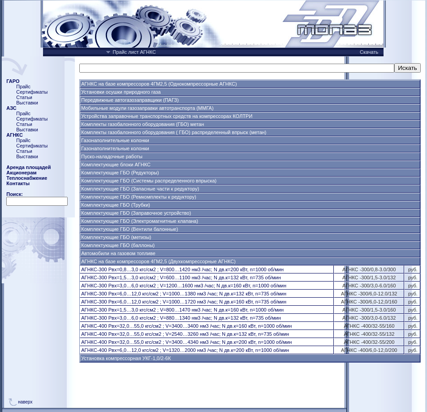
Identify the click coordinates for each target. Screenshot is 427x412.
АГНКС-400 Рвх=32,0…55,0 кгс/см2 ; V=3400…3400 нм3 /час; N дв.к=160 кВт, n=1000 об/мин (186, 326)
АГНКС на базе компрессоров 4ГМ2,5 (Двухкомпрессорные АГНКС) (158, 261)
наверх (25, 401)
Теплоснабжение (26, 178)
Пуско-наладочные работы (111, 156)
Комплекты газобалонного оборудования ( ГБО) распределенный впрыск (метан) (173, 132)
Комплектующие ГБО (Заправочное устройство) (136, 213)
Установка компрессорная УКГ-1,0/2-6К (126, 358)
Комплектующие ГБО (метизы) (116, 237)
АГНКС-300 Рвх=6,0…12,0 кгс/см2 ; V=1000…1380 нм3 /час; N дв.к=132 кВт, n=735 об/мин (183, 293)
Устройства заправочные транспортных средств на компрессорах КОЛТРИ (166, 116)
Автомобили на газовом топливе (118, 253)
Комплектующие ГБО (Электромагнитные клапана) (139, 221)
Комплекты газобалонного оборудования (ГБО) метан (142, 124)
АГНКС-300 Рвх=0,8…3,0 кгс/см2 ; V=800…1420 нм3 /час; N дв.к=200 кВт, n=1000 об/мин (182, 269)
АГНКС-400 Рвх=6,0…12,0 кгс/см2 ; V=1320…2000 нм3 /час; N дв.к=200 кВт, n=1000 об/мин (185, 350)
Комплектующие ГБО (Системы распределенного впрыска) (148, 180)
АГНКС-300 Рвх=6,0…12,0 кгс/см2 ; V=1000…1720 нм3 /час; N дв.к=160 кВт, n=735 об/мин (183, 301)
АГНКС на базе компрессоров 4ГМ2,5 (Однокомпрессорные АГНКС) (159, 84)
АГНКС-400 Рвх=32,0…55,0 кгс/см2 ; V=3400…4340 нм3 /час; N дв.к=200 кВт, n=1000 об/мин (186, 342)
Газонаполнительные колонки (115, 140)
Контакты (18, 183)
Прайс (23, 86)
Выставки (27, 102)
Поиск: (14, 194)
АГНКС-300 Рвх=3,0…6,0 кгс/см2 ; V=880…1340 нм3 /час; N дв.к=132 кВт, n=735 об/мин (181, 318)
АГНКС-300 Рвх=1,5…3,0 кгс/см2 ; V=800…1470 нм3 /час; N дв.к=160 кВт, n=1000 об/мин (182, 309)
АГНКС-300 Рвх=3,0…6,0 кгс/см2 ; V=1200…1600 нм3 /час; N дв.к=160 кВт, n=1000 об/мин (183, 285)
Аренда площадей (28, 167)
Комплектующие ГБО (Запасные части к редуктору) (140, 188)
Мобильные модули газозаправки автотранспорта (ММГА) (147, 108)
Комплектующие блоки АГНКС (116, 164)
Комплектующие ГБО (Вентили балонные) (129, 229)
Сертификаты (31, 92)
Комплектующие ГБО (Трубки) (115, 205)
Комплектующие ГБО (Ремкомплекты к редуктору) (138, 196)
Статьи (24, 97)
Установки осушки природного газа (120, 92)
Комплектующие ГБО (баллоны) (118, 245)
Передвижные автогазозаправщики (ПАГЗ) (130, 100)
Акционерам (21, 172)
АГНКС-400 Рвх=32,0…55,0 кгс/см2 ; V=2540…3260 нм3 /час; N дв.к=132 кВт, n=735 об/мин (185, 334)
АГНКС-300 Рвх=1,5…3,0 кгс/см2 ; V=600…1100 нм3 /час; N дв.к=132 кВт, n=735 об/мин (181, 277)
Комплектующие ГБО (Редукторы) (120, 172)
